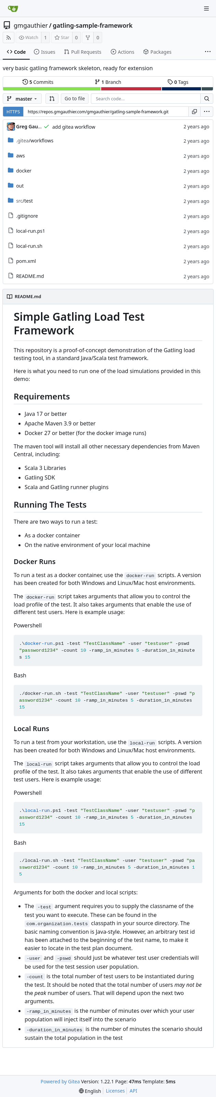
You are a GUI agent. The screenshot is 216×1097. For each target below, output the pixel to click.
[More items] (207, 52)
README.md (30, 276)
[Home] (13, 8)
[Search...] (206, 98)
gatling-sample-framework (93, 25)
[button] (51, 98)
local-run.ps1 (30, 231)
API (133, 1090)
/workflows (34, 140)
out (20, 185)
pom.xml (26, 261)
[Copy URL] (194, 111)
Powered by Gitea (60, 1081)
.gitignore (27, 216)
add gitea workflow (73, 127)
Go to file (75, 98)
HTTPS (13, 112)
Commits (38, 82)
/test (24, 200)
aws (20, 155)
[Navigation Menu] (206, 8)
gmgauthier (31, 25)
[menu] (206, 111)
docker (23, 170)
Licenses (115, 1090)
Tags (177, 82)
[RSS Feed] (8, 37)
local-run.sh (29, 246)
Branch (108, 82)
